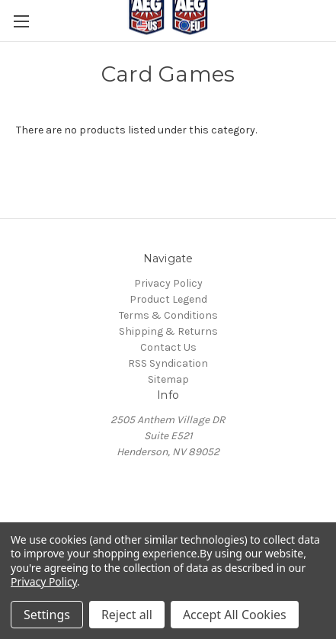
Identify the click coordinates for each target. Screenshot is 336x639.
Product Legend (168, 299)
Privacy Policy (168, 283)
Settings (47, 614)
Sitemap (168, 379)
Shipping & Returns (168, 331)
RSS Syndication (168, 363)
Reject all (126, 614)
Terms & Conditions (168, 315)
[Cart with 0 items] (327, 52)
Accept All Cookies (234, 614)
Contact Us (168, 347)
